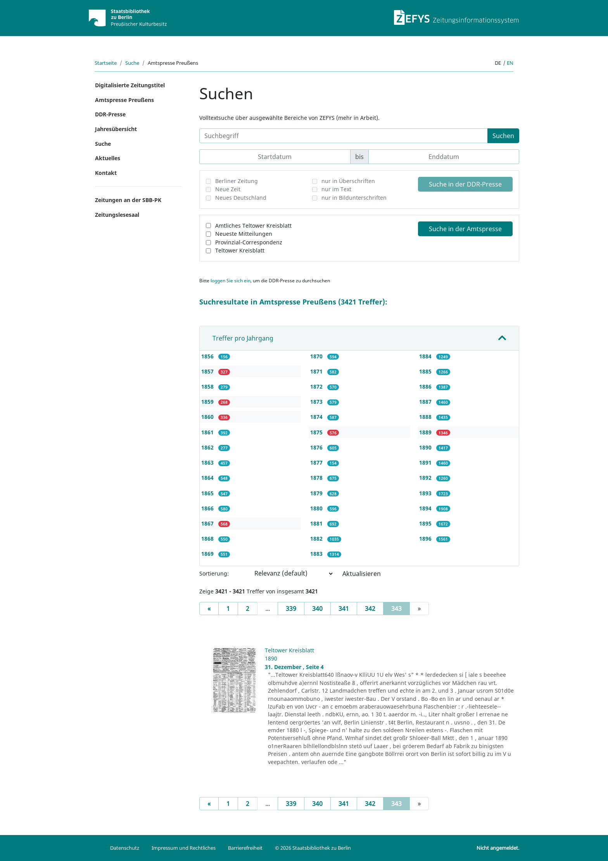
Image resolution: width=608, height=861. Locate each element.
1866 (208, 508)
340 (317, 608)
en (510, 62)
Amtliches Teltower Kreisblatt (253, 225)
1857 (208, 371)
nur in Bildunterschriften (354, 197)
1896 (426, 538)
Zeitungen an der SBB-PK (128, 200)
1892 (426, 477)
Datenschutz (124, 847)
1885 (426, 371)
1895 (426, 523)
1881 (317, 523)
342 (370, 608)
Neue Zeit (227, 189)
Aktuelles (107, 158)
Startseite (106, 62)
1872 (317, 386)
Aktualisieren (361, 573)
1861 (208, 432)
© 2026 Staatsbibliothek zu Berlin (313, 847)
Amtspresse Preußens (124, 100)
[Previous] (209, 608)
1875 (317, 432)
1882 (317, 538)
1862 (208, 447)
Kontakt (106, 172)
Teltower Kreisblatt (239, 250)
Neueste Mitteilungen (243, 233)
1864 (208, 477)
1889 (426, 432)
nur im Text (336, 189)
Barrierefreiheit (245, 847)
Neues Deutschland (240, 197)
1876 (317, 447)
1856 (208, 356)
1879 (317, 493)
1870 (317, 356)
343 (400, 608)
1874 (317, 416)
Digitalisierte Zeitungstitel (130, 85)
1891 (426, 462)
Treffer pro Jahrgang (242, 338)
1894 (426, 508)
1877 (317, 462)
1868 (208, 538)
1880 (317, 508)
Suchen (503, 135)
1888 (426, 416)
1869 (208, 553)
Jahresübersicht (116, 129)
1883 (317, 553)
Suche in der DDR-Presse (465, 184)
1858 (208, 386)
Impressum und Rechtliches (184, 847)
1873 (317, 401)
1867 (208, 523)
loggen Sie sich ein (230, 281)
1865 (208, 493)
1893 (426, 493)
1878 (317, 477)
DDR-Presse (110, 114)
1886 (426, 386)
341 (344, 608)
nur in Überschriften (348, 181)
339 (291, 608)
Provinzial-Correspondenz (248, 242)
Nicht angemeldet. (498, 847)
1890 (426, 447)
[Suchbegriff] (343, 135)
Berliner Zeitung (236, 181)
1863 (208, 462)
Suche (132, 62)
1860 (208, 416)
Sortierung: (214, 573)
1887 (426, 401)
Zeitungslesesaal (117, 214)
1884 (426, 356)
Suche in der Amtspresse (465, 229)
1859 (208, 401)
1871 (317, 371)
